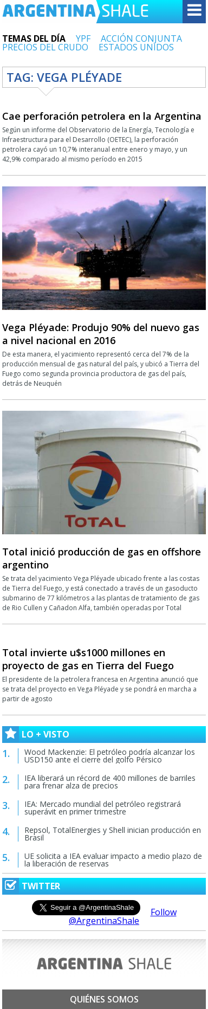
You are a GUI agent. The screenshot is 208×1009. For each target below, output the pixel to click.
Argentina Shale (75, 11)
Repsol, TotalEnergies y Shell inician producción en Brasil (112, 834)
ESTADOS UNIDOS (136, 47)
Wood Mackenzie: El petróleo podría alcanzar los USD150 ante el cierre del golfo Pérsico (109, 756)
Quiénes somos (104, 999)
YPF (83, 38)
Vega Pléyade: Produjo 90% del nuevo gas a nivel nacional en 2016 (100, 334)
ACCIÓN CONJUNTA (141, 38)
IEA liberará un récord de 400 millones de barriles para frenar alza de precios (110, 782)
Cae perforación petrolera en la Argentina (102, 115)
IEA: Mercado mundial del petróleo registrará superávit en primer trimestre (102, 808)
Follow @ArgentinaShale (123, 916)
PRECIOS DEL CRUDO (45, 47)
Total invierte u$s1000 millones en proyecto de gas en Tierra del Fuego (88, 659)
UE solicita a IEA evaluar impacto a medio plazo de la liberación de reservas (113, 860)
